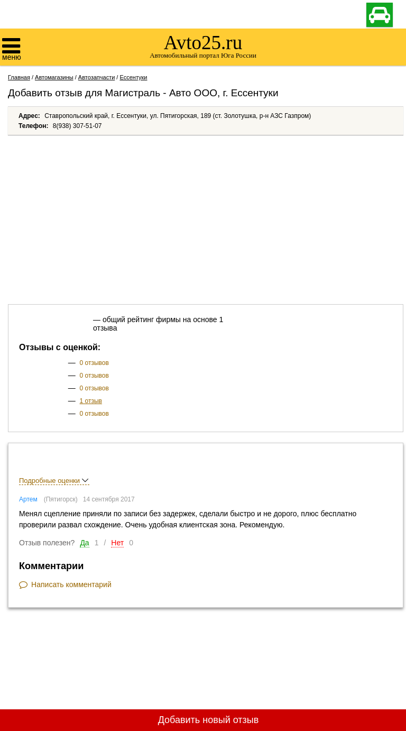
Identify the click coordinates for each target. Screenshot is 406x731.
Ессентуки (133, 77)
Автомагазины (54, 77)
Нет (117, 542)
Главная (19, 77)
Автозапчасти (96, 77)
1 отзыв (91, 401)
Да (84, 542)
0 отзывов (94, 363)
